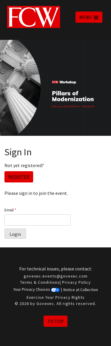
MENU (89, 17)
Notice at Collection (80, 289)
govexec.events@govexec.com (56, 276)
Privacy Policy (76, 282)
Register (18, 177)
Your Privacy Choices (36, 289)
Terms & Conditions (40, 282)
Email (10, 210)
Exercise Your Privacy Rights (56, 297)
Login (15, 234)
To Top (55, 321)
